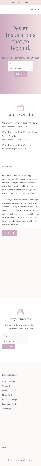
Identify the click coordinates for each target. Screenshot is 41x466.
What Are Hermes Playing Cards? (20, 122)
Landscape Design (10, 404)
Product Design (9, 390)
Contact (27, 2)
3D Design (6, 408)
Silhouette (6, 386)
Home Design (8, 395)
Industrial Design (9, 399)
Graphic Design (8, 381)
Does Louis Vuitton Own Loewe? (19, 145)
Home (14, 2)
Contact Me (10, 233)
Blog (20, 2)
